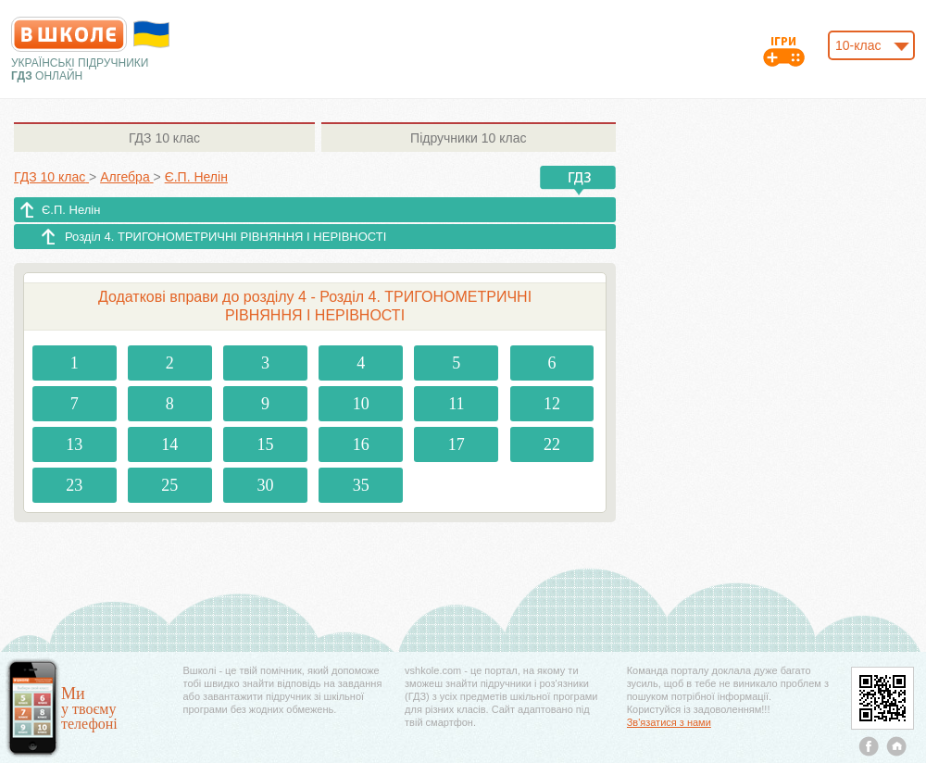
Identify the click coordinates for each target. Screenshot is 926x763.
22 (552, 444)
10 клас (164, 138)
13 (74, 444)
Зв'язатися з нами (669, 722)
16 (361, 444)
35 (361, 485)
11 (456, 403)
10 (361, 403)
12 (552, 403)
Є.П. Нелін (71, 210)
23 (74, 485)
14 (169, 444)
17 (456, 444)
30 (265, 485)
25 (169, 485)
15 (265, 444)
